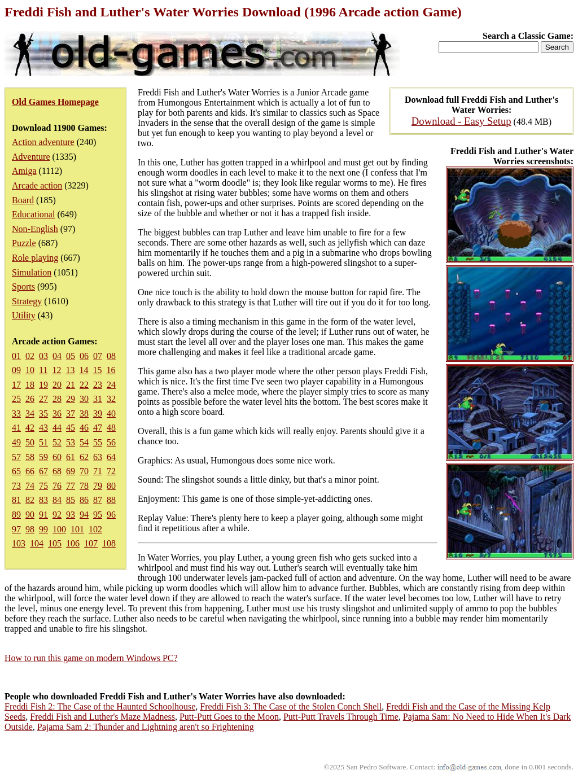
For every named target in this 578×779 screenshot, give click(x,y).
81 (16, 500)
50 (29, 442)
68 (57, 471)
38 (84, 413)
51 (43, 442)
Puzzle (24, 243)
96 (111, 514)
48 (111, 427)
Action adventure (43, 142)
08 (111, 356)
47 (97, 427)
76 (57, 486)
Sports (23, 286)
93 (70, 514)
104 (36, 543)
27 (43, 399)
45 (70, 427)
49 (16, 442)
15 (97, 370)
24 (111, 385)
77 (70, 486)
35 (43, 413)
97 (16, 529)
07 (97, 356)
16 (110, 370)
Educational (33, 214)
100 (59, 529)
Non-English (35, 229)
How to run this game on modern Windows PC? (91, 658)
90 (29, 514)
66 (29, 471)
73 (16, 486)
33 (16, 413)
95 (97, 514)
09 (16, 370)
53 (70, 442)
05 (70, 356)
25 (16, 399)
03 (43, 356)
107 (91, 543)
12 (56, 370)
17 (16, 385)
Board (23, 200)
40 (111, 413)
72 (111, 471)
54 (84, 442)
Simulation (31, 272)
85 (70, 500)
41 (16, 427)
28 (57, 399)
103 (18, 543)
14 (83, 370)
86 (84, 500)
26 (29, 399)
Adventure (31, 156)
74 (29, 486)
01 (16, 356)
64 (111, 457)
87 (97, 500)
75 (43, 486)
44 (57, 427)
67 (43, 471)
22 (84, 385)
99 (43, 529)
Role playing (35, 257)
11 (43, 370)
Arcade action (37, 185)
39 (97, 413)
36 (57, 413)
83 (43, 500)
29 (70, 399)
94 (84, 514)
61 (70, 457)
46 (84, 427)
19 (43, 385)
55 (97, 442)
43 (43, 427)
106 (73, 543)
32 (111, 399)
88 (111, 500)
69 (70, 471)
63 (97, 457)
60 (57, 457)
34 (29, 413)
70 (84, 471)
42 (29, 427)
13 (70, 370)
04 (57, 356)
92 (57, 514)
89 (16, 514)
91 (43, 514)
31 (97, 399)
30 (84, 399)
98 (29, 529)
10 (29, 370)
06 (84, 356)
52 (57, 442)
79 (97, 486)
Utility (24, 315)
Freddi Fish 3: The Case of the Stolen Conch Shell (291, 706)
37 (70, 413)
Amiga (24, 171)
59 (43, 457)
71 (97, 471)
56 (111, 442)
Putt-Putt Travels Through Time (341, 716)
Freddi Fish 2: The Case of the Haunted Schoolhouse (100, 706)
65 (16, 471)
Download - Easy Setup (461, 121)
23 (97, 385)
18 (29, 385)
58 (29, 457)
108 (109, 543)
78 (84, 486)
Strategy (27, 301)
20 (57, 385)
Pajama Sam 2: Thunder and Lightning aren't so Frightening (145, 727)
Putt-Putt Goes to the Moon (229, 716)
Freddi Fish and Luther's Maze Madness (102, 716)
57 (16, 457)
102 (95, 529)
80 (111, 486)
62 (84, 457)
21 (70, 385)
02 (29, 356)
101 (77, 529)
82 (29, 500)
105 (55, 543)
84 (57, 500)
